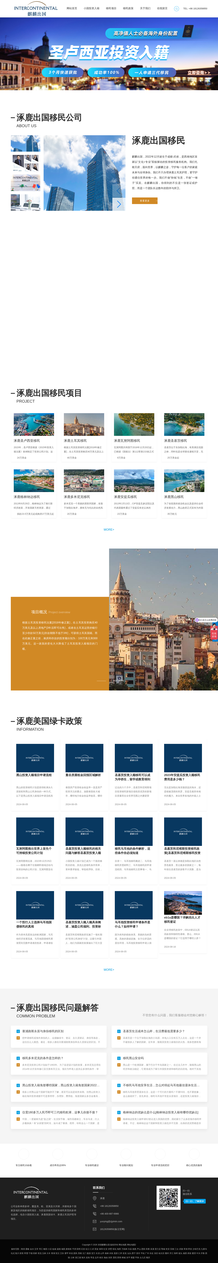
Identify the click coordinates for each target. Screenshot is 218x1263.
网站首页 (72, 7)
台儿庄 (143, 1257)
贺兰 (93, 1253)
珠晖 (176, 1253)
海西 (119, 1249)
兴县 (130, 1249)
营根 (80, 1253)
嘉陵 (59, 1249)
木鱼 (111, 1253)
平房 (74, 1249)
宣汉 (57, 1253)
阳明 (79, 1249)
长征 (151, 1253)
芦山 (139, 1249)
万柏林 (124, 1249)
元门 (84, 1253)
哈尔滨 (161, 1253)
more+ (109, 529)
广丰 (147, 1253)
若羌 (125, 1253)
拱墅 (110, 1249)
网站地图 (122, 1245)
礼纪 (13, 1253)
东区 (156, 1253)
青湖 (53, 1253)
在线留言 (162, 7)
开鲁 (203, 1253)
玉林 (44, 1253)
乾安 (168, 1249)
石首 (83, 1249)
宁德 (31, 1253)
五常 (36, 1249)
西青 (119, 1257)
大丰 (48, 1253)
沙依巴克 (196, 1249)
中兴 (198, 1253)
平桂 (143, 1253)
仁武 (92, 1249)
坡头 (180, 1253)
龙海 (88, 1257)
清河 (138, 1253)
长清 (98, 1253)
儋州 (167, 1253)
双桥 (35, 1253)
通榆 (27, 1249)
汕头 (129, 1253)
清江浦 (78, 1257)
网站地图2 (131, 1245)
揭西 (185, 1253)
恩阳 (143, 1249)
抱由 (106, 1257)
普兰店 (158, 1249)
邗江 (41, 1249)
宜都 (172, 1249)
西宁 (134, 1253)
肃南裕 (69, 1249)
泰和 (101, 1249)
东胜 (110, 1257)
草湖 (186, 1249)
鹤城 (124, 1257)
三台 (177, 1249)
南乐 (101, 1257)
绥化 (114, 1249)
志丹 (97, 1257)
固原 (116, 1253)
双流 (40, 1253)
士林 (72, 1257)
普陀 (115, 1257)
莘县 (92, 1257)
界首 (190, 1249)
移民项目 (111, 7)
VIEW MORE (118, 681)
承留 (189, 1253)
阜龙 (71, 1253)
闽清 (23, 1249)
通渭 (194, 1253)
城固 (63, 1249)
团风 (75, 1253)
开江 (171, 1253)
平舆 (137, 1257)
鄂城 (163, 1249)
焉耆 (148, 1249)
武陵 (181, 1249)
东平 (128, 1257)
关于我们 (145, 7)
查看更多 (149, 232)
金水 (32, 1249)
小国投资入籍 (91, 7)
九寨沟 (204, 1249)
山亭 (102, 1253)
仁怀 (120, 1253)
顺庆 (148, 1257)
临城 (54, 1249)
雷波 (96, 1249)
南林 (107, 1253)
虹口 (88, 1249)
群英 (22, 1253)
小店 (50, 1249)
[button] (170, 82)
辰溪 (152, 1249)
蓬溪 (89, 1253)
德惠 (134, 1249)
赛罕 (66, 1253)
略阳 (45, 1249)
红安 (105, 1249)
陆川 (17, 1253)
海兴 (83, 1257)
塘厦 (133, 1257)
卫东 (62, 1253)
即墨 (26, 1253)
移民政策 (128, 7)
